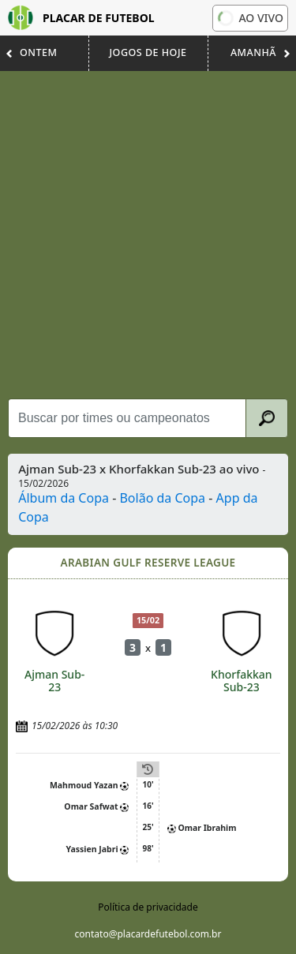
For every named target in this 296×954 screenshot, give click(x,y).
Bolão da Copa (162, 498)
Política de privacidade (147, 907)
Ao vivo (250, 18)
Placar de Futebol (81, 18)
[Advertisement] (148, 235)
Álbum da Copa (63, 498)
